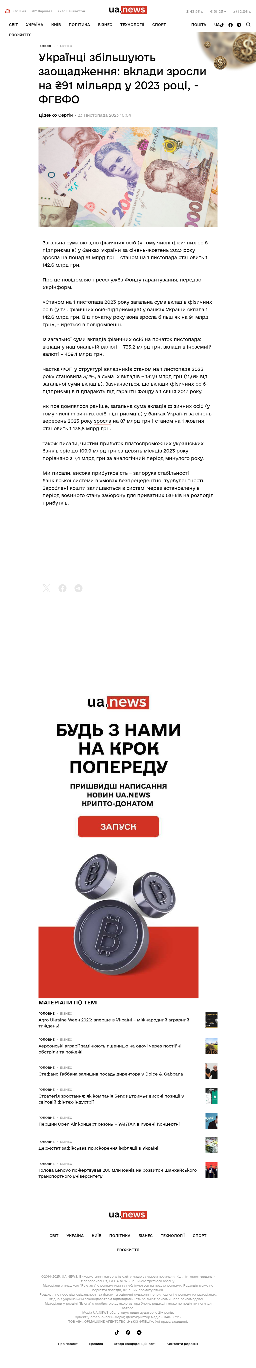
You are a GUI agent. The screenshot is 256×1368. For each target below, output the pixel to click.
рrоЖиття (20, 35)
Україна (34, 25)
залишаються (104, 488)
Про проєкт (68, 1343)
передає (190, 279)
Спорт (159, 25)
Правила (96, 1343)
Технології (132, 25)
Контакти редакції (182, 1343)
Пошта (198, 25)
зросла (102, 421)
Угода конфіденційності (135, 1343)
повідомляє (76, 279)
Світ (13, 25)
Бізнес (105, 25)
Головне (46, 46)
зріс (65, 450)
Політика (79, 25)
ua (217, 25)
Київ (56, 25)
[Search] (248, 25)
